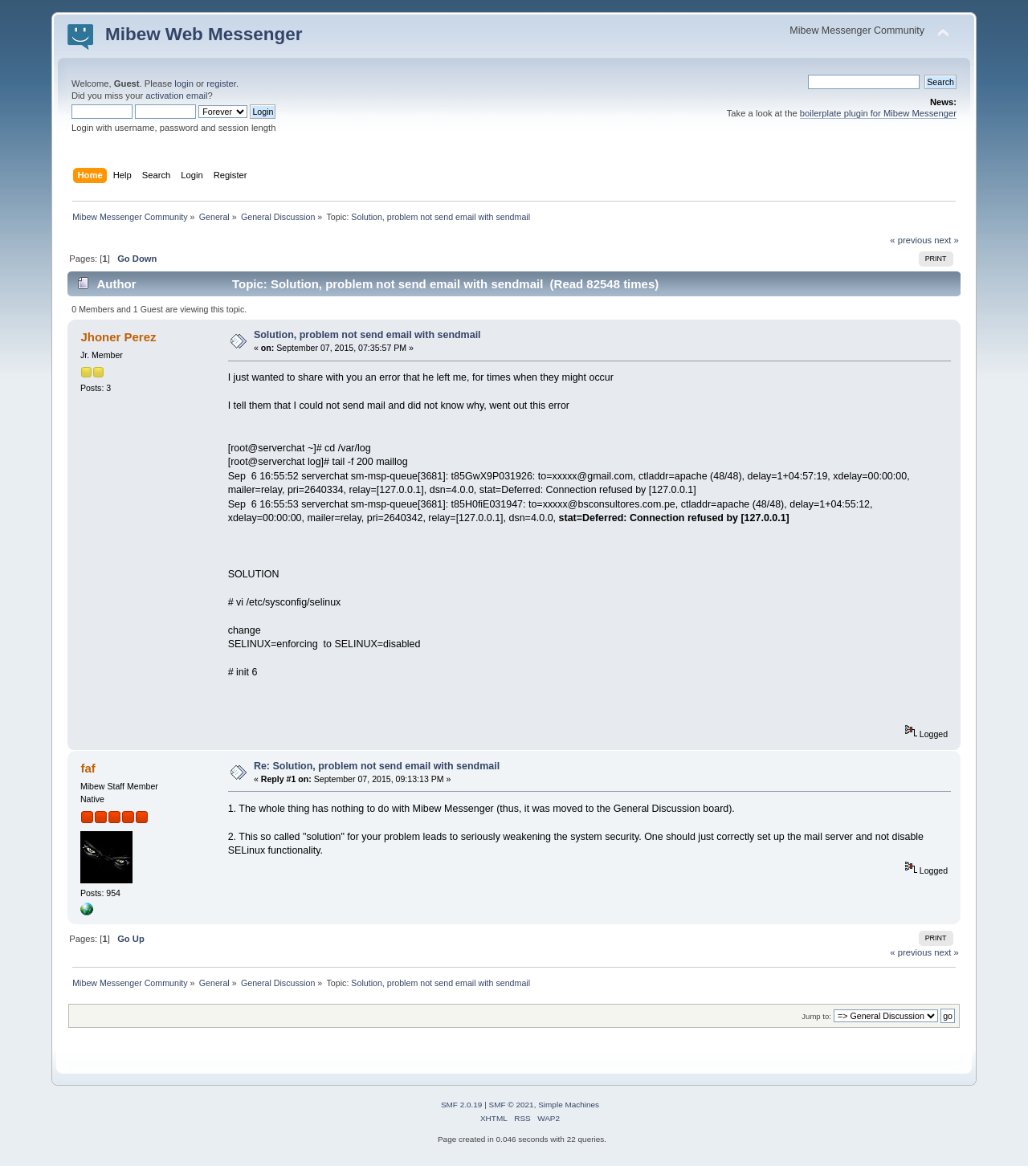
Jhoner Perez (118, 337)
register (221, 83)
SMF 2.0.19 (462, 1104)
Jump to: (816, 1016)
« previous (911, 240)
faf (87, 768)
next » (946, 240)
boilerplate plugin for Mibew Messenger (878, 113)
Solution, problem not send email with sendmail (367, 334)
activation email (176, 95)
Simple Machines (568, 1104)
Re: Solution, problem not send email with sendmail (377, 766)
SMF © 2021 (511, 1104)
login (184, 83)
